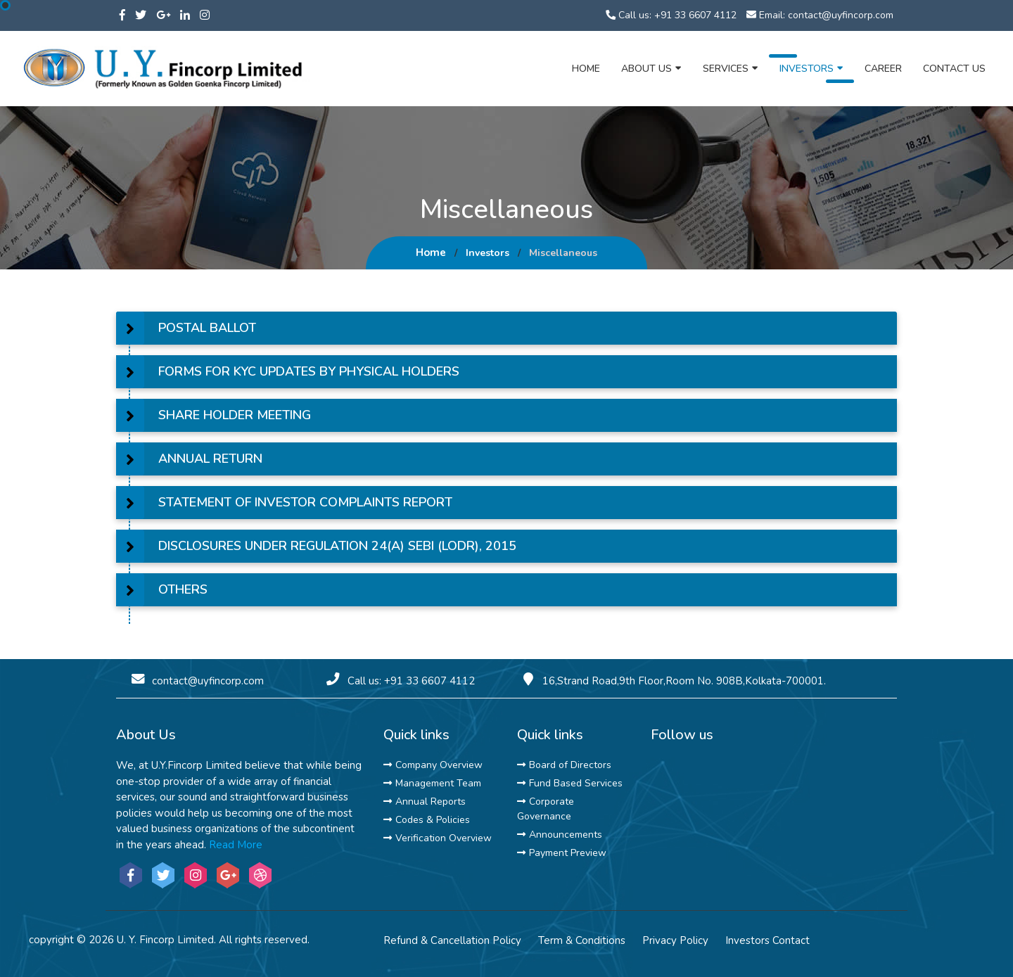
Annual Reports (424, 801)
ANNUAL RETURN (210, 458)
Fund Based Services (570, 783)
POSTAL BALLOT (207, 327)
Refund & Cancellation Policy (452, 940)
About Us (651, 68)
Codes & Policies (426, 819)
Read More (235, 845)
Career (883, 68)
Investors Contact (767, 940)
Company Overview (433, 765)
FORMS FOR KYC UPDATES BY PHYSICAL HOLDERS (308, 371)
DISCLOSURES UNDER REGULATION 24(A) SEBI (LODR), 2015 (337, 545)
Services (730, 68)
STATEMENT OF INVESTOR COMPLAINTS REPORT (305, 502)
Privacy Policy (675, 940)
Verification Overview (437, 838)
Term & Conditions (581, 940)
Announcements (559, 834)
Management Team (432, 783)
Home (586, 68)
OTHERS (183, 589)
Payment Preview (561, 853)
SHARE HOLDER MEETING (234, 415)
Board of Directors (564, 765)
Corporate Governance (545, 809)
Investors (811, 68)
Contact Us (954, 68)
